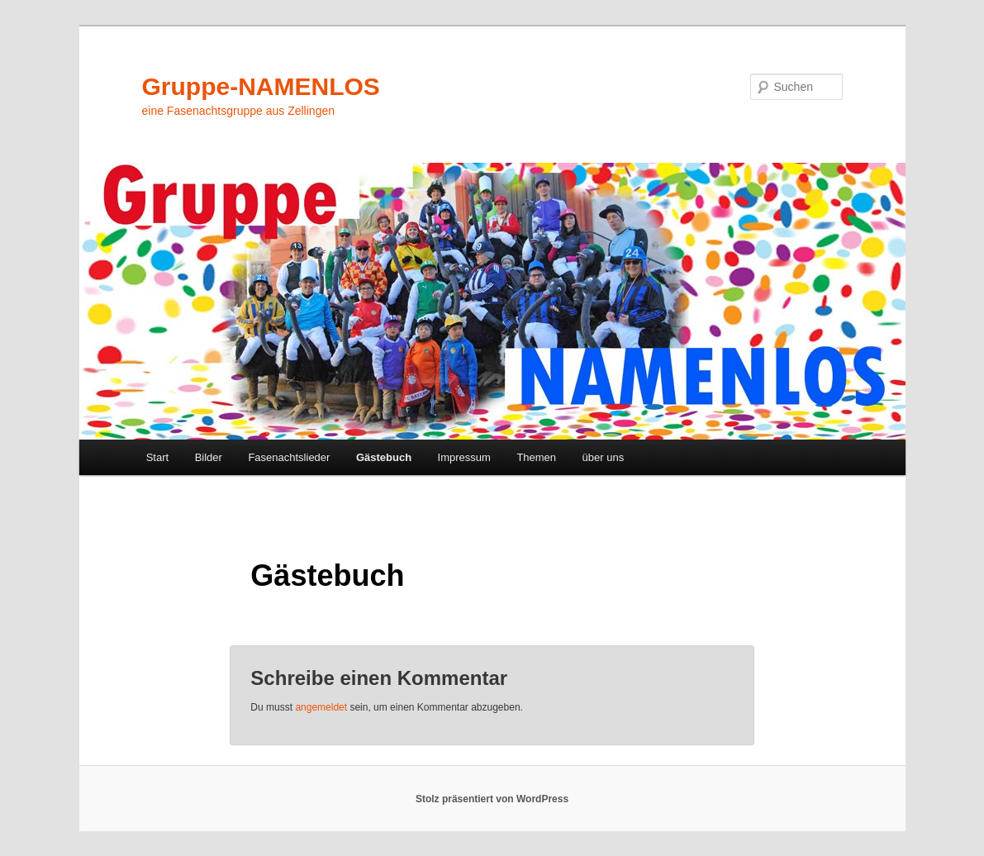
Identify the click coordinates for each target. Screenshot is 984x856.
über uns (603, 457)
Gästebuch (383, 457)
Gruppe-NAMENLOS (261, 86)
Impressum (464, 457)
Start (157, 457)
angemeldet (321, 707)
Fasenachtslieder (289, 457)
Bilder (208, 457)
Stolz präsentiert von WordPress (492, 799)
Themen (536, 457)
